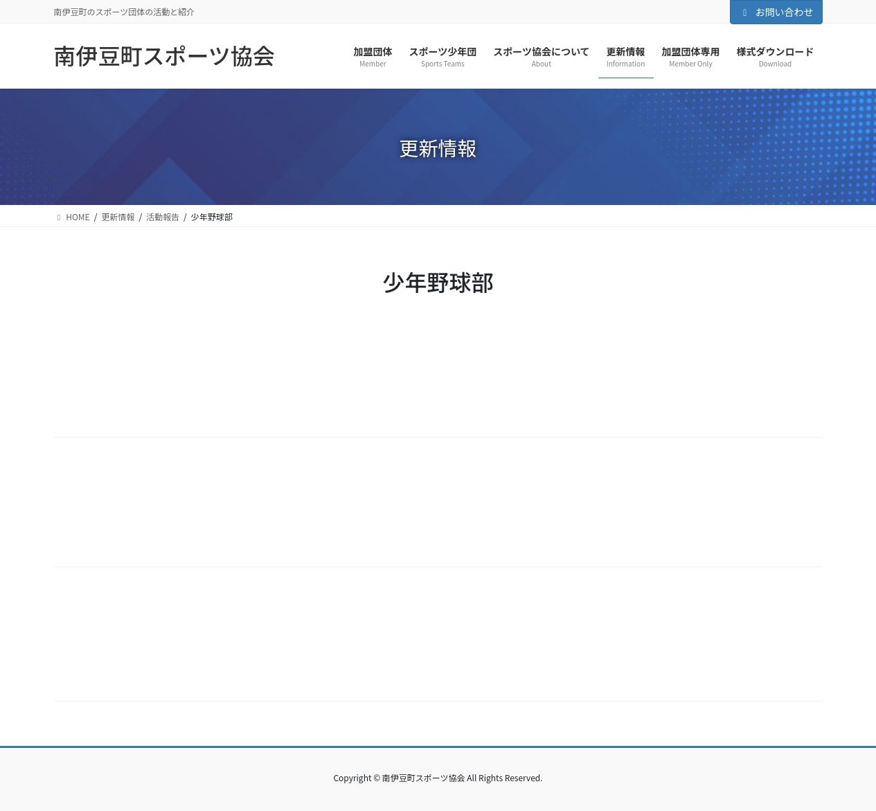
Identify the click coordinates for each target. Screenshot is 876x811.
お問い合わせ (776, 12)
